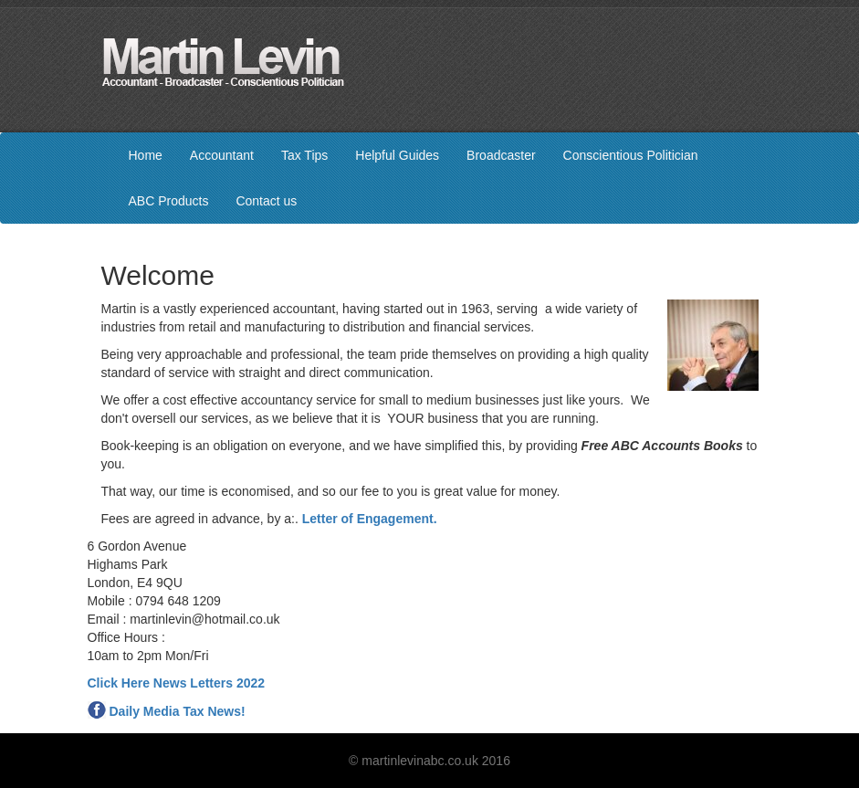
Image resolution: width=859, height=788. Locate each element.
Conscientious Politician (630, 155)
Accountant (222, 155)
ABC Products (169, 201)
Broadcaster (500, 155)
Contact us (266, 201)
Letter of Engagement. (369, 518)
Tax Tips (304, 155)
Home (145, 155)
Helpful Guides (397, 155)
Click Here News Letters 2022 (177, 683)
